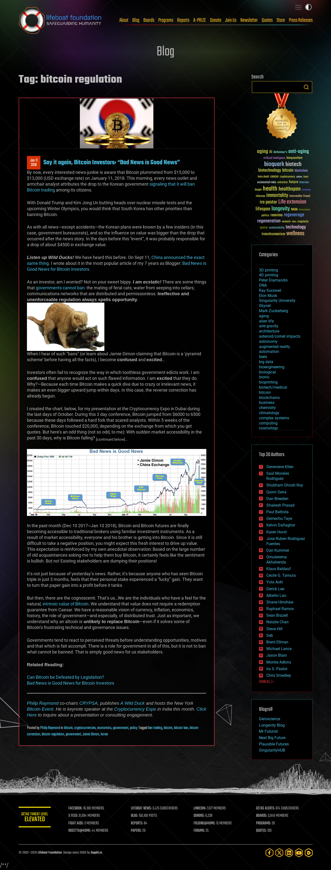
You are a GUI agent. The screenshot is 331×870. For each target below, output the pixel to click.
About (123, 20)
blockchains (269, 397)
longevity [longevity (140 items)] (280, 209)
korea (104, 734)
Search (306, 87)
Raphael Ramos (280, 608)
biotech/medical (273, 387)
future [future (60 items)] (293, 182)
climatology (269, 412)
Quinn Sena (276, 492)
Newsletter (249, 20)
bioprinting (268, 382)
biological (267, 372)
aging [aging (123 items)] (262, 152)
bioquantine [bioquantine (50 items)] (294, 158)
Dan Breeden (277, 498)
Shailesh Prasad (280, 505)
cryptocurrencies (85, 728)
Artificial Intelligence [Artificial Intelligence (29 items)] (274, 158)
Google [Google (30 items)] (258, 190)
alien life (266, 321)
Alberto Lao (276, 595)
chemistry (267, 407)
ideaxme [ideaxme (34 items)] (260, 196)
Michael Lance (279, 648)
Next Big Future (272, 737)
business (266, 402)
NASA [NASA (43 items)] (294, 210)
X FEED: (75, 816)
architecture (269, 331)
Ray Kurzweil (270, 290)
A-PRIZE (199, 20)
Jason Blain (276, 655)
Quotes (267, 20)
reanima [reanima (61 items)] (276, 215)
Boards (148, 20)
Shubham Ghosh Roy (284, 485)
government (120, 728)
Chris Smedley (278, 675)
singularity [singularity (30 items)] (302, 221)
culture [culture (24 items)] (299, 177)
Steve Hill (274, 629)
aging (264, 316)
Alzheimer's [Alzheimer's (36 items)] (280, 152)
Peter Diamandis (273, 280)
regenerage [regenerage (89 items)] (294, 215)
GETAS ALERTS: (266, 808)
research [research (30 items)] (286, 221)
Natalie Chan (277, 622)
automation (269, 351)
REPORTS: (139, 823)
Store (281, 20)
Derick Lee (275, 589)
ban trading (155, 728)
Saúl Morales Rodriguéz (277, 476)
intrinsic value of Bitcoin (65, 603)
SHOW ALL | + (266, 682)
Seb (269, 635)
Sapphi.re (96, 853)
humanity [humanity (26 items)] (306, 190)
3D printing (268, 270)
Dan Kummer (277, 550)
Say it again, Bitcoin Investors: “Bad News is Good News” (111, 162)
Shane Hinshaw (280, 602)
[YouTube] (299, 852)
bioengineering (271, 367)
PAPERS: (138, 831)
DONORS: (200, 816)
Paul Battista (277, 512)
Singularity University (277, 300)
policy (133, 728)
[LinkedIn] (289, 852)
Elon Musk (268, 295)
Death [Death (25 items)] (305, 177)
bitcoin (68, 728)
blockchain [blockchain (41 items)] (301, 171)
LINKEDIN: (201, 808)
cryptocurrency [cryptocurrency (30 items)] (287, 177)
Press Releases (301, 20)
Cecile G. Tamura (281, 575)
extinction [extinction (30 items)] (282, 182)
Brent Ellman (277, 642)
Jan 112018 (33, 162)
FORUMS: (200, 831)
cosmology (268, 428)
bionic (264, 377)
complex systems (274, 418)
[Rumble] (309, 852)
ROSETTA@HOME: (82, 831)
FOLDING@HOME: (205, 823)
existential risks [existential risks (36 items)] (266, 182)
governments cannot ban (60, 287)
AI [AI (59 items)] (270, 152)
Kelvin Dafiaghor (280, 525)
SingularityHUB (272, 750)
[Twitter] (279, 852)
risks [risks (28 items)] (294, 221)
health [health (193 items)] (270, 188)
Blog (135, 20)
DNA (263, 285)
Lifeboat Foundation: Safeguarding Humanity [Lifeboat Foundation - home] (60, 20)
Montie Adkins (278, 662)
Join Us (230, 20)
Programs (165, 20)
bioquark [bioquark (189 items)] (274, 164)
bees (263, 356)
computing (268, 423)
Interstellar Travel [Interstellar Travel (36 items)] (299, 196)
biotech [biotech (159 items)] (293, 164)
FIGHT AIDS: (78, 823)
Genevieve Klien (280, 466)
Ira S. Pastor (276, 668)
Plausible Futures (274, 744)
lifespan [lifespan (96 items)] (263, 209)
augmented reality (274, 346)
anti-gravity (268, 326)
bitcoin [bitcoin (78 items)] (287, 170)
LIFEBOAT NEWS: (143, 808)
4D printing (268, 275)
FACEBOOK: (78, 808)
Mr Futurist (268, 731)
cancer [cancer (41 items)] (274, 177)
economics (104, 728)
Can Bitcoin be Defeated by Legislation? (65, 677)
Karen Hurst (276, 532)
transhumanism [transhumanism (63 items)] (273, 234)
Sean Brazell (277, 615)
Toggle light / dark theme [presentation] (308, 7)
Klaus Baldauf (278, 568)
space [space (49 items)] (264, 227)
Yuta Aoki (274, 582)
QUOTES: (262, 831)
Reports (183, 20)
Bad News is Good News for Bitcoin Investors (70, 683)
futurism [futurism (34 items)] (304, 182)
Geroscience (269, 718)
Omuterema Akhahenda (276, 559)
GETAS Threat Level (36, 818)
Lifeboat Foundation (50, 853)
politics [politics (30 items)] (265, 215)
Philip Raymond (43, 703)
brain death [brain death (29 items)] (263, 177)
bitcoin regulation (53, 734)
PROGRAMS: (264, 823)
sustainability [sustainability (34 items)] (276, 228)
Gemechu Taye (279, 518)
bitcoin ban (181, 728)
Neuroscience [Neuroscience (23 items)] (304, 210)
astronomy (268, 341)
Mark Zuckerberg (273, 310)
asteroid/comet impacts (279, 336)
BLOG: (136, 816)
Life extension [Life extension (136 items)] (292, 202)
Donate (215, 20)
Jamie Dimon (91, 734)
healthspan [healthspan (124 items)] (290, 189)
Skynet (265, 305)
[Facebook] (269, 852)
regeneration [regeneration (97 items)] (269, 221)
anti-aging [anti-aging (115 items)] (298, 152)
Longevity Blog (272, 725)
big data (266, 361)
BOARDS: (262, 816)
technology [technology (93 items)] (296, 227)
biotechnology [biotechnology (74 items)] (269, 170)
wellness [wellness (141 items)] (295, 233)
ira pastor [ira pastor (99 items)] (268, 202)
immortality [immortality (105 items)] (277, 195)
